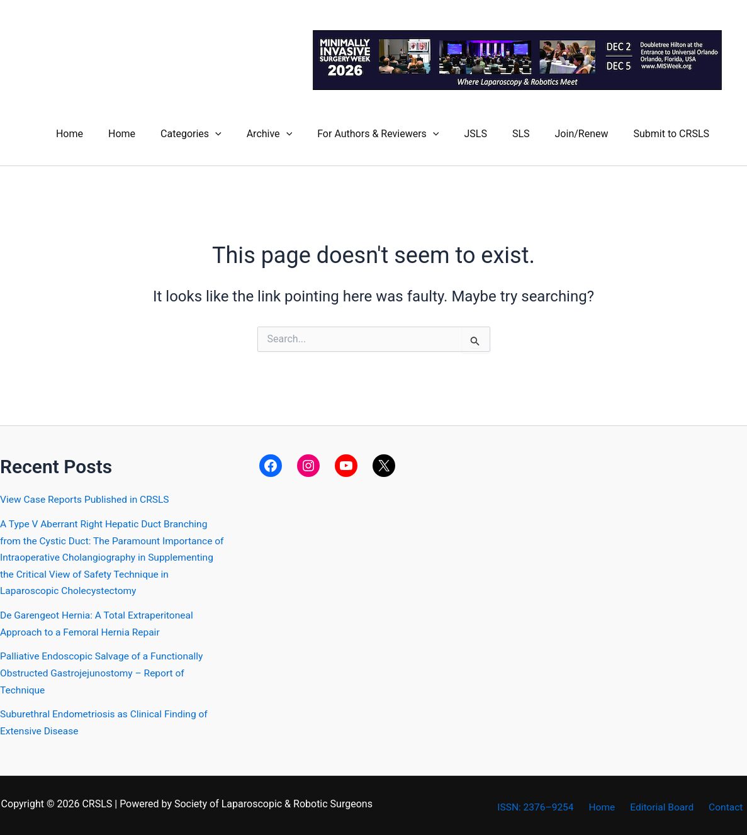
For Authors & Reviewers (400, 132)
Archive (297, 132)
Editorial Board (669, 803)
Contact (729, 803)
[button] (248, 132)
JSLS (492, 132)
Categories (223, 132)
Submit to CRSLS (674, 132)
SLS (533, 132)
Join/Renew (589, 132)
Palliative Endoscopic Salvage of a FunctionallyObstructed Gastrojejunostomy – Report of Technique (104, 669)
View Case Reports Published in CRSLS (87, 497)
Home (112, 132)
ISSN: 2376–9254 (549, 803)
